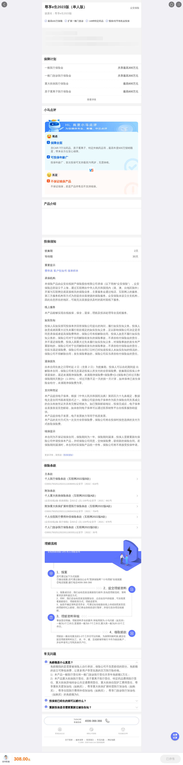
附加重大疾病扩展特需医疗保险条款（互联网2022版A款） (79, 506)
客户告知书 (60, 270)
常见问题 (100, 740)
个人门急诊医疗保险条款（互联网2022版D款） (72, 527)
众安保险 (134, 8)
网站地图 (111, 740)
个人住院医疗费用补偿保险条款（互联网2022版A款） (76, 516)
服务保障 (79, 740)
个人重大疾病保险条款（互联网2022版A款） (71, 495)
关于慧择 (69, 740)
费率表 (49, 270)
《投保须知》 (68, 455)
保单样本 (73, 270)
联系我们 (90, 740)
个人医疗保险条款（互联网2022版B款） (68, 478)
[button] (91, 662)
